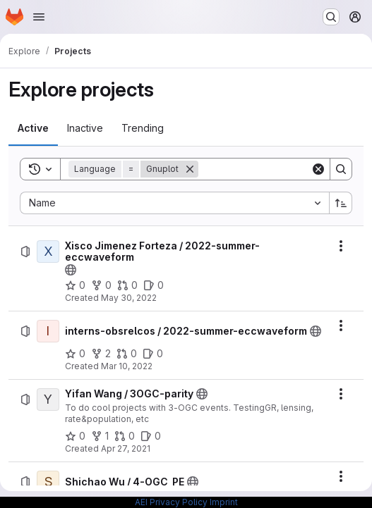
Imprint (224, 502)
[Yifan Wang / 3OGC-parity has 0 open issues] (150, 436)
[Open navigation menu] (39, 17)
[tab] (33, 128)
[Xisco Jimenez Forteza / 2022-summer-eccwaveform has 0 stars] (75, 285)
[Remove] (189, 169)
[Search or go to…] (331, 16)
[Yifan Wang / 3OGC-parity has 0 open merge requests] (124, 436)
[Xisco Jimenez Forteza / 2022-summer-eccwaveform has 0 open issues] (153, 285)
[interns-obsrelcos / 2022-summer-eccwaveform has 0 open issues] (153, 353)
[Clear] (318, 169)
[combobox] (174, 203)
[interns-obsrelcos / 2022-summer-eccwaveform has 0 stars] (75, 353)
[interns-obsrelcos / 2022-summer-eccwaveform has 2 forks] (101, 353)
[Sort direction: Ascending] (341, 203)
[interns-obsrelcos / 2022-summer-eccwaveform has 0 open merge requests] (126, 353)
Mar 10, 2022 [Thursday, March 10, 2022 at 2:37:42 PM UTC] (126, 366)
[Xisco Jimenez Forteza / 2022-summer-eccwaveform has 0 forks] (101, 285)
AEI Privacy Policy (171, 502)
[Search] (286, 169)
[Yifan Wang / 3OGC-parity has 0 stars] (75, 436)
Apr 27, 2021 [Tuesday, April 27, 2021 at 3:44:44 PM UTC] (125, 448)
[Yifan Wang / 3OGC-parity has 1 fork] (100, 436)
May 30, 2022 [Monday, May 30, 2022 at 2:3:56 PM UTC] (129, 297)
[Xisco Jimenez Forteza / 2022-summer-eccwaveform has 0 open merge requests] (127, 285)
